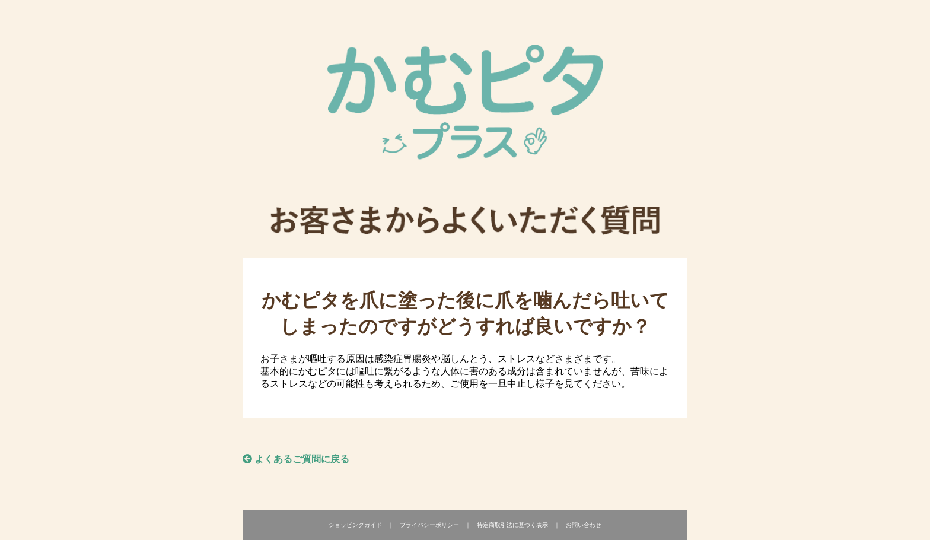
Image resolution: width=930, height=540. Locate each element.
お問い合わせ (583, 525)
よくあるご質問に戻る (296, 459)
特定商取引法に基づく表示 (512, 525)
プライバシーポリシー (429, 525)
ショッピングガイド (355, 525)
